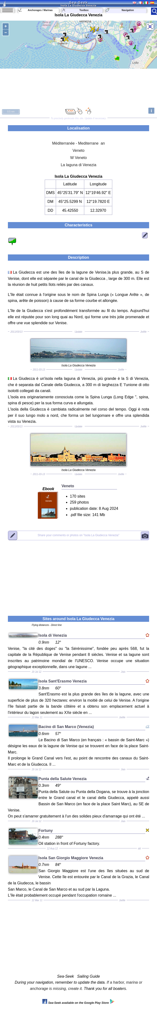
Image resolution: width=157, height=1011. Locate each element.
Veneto (78, 150)
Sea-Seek (78, 2)
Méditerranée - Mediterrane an (78, 143)
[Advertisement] (78, 575)
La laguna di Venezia (78, 165)
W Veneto (78, 158)
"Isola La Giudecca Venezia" (78, 535)
